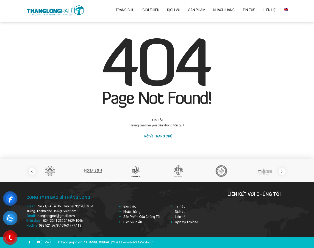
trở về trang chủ (157, 136)
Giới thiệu (150, 10)
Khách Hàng (224, 10)
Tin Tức (249, 10)
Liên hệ (270, 10)
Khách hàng (131, 212)
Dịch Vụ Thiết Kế (186, 222)
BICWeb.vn (144, 242)
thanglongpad (98, 242)
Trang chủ (125, 10)
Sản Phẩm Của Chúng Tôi (141, 217)
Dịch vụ (173, 10)
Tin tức (180, 206)
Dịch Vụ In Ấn (132, 222)
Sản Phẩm (196, 10)
